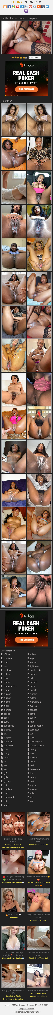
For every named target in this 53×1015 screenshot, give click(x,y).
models (32, 682)
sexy (31, 737)
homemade (8, 797)
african (5, 654)
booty (5, 718)
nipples (32, 694)
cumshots (7, 745)
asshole (6, 670)
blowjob (6, 710)
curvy (5, 753)
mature (32, 674)
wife (31, 797)
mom (31, 686)
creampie (7, 741)
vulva (31, 793)
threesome (34, 769)
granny (6, 781)
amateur (6, 658)
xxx (30, 801)
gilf (4, 773)
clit (4, 733)
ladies (32, 654)
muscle (32, 690)
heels (5, 793)
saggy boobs (35, 726)
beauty (5, 690)
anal (4, 662)
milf (30, 678)
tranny (32, 777)
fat (3, 761)
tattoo (31, 761)
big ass (6, 694)
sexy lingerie (35, 741)
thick (31, 765)
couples (6, 737)
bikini (5, 706)
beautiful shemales (12, 686)
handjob (6, 789)
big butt (6, 698)
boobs (5, 714)
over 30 (32, 706)
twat (31, 781)
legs (31, 658)
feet (4, 765)
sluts (31, 753)
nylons (32, 698)
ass (4, 666)
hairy (5, 785)
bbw (4, 678)
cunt (4, 749)
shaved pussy (36, 745)
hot (4, 801)
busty (5, 722)
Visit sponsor (35, 57)
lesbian (32, 662)
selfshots (33, 730)
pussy (32, 718)
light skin (33, 666)
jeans (5, 805)
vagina (32, 785)
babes (5, 674)
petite (31, 714)
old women (34, 702)
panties (32, 710)
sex (30, 733)
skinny (32, 749)
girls (4, 777)
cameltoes (7, 726)
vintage (32, 789)
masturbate (34, 670)
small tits (33, 757)
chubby (6, 730)
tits (30, 773)
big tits (5, 702)
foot (4, 769)
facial (5, 757)
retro (31, 722)
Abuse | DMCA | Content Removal (19, 1005)
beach (5, 682)
